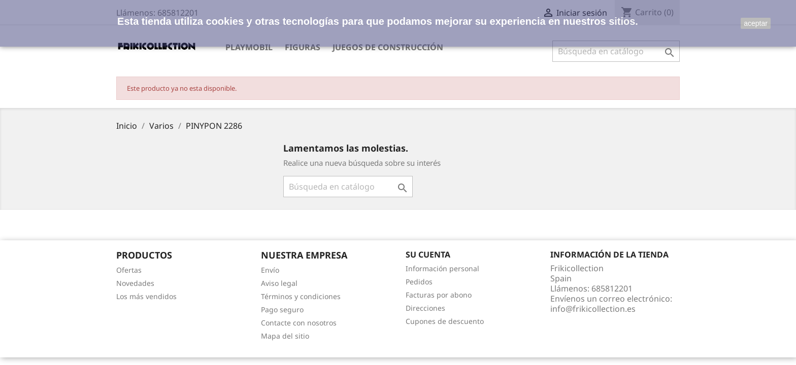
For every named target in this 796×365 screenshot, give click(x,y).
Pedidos (419, 281)
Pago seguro (282, 309)
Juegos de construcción (388, 47)
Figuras (302, 47)
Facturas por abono (439, 295)
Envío (270, 270)
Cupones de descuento (445, 321)
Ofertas (129, 270)
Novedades (135, 283)
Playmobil (249, 47)
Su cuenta (428, 254)
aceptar (756, 23)
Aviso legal (279, 283)
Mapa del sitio (285, 336)
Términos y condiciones (301, 296)
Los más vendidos (146, 296)
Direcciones (425, 308)
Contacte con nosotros (299, 322)
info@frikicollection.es (593, 308)
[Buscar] (616, 51)
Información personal (442, 268)
